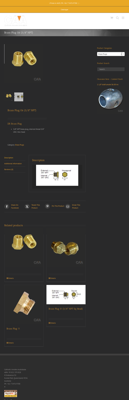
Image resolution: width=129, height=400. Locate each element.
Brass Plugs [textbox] (110, 54)
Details (11, 278)
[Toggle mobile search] (117, 17)
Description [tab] (8, 157)
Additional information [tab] (13, 163)
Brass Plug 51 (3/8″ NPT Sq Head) (66, 308)
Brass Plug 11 (13, 328)
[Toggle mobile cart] (111, 17)
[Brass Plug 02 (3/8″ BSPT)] (23, 247)
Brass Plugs (19, 145)
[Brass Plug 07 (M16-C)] (65, 247)
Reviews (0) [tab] (8, 169)
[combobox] (111, 54)
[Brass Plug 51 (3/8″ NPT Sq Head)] (65, 294)
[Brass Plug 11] (23, 304)
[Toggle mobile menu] (123, 17)
